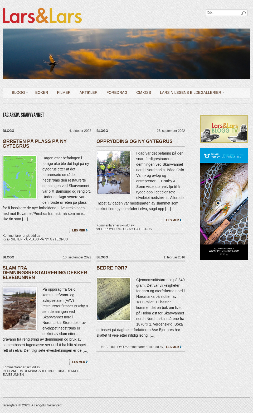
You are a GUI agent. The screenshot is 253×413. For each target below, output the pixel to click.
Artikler (89, 92)
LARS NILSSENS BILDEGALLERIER (190, 93)
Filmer (64, 92)
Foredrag (116, 92)
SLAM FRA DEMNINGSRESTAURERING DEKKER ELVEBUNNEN (45, 272)
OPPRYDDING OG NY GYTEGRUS (134, 141)
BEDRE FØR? (111, 268)
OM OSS (143, 92)
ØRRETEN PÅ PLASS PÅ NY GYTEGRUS (35, 144)
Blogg (18, 93)
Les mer (78, 230)
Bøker (41, 92)
